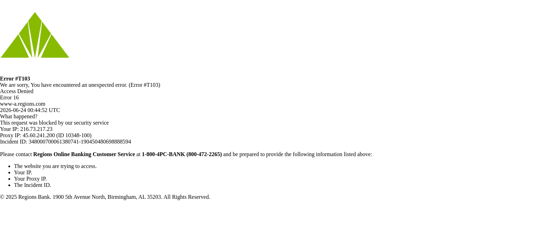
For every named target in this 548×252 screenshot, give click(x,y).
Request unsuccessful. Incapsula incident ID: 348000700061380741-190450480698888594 (274, 126)
